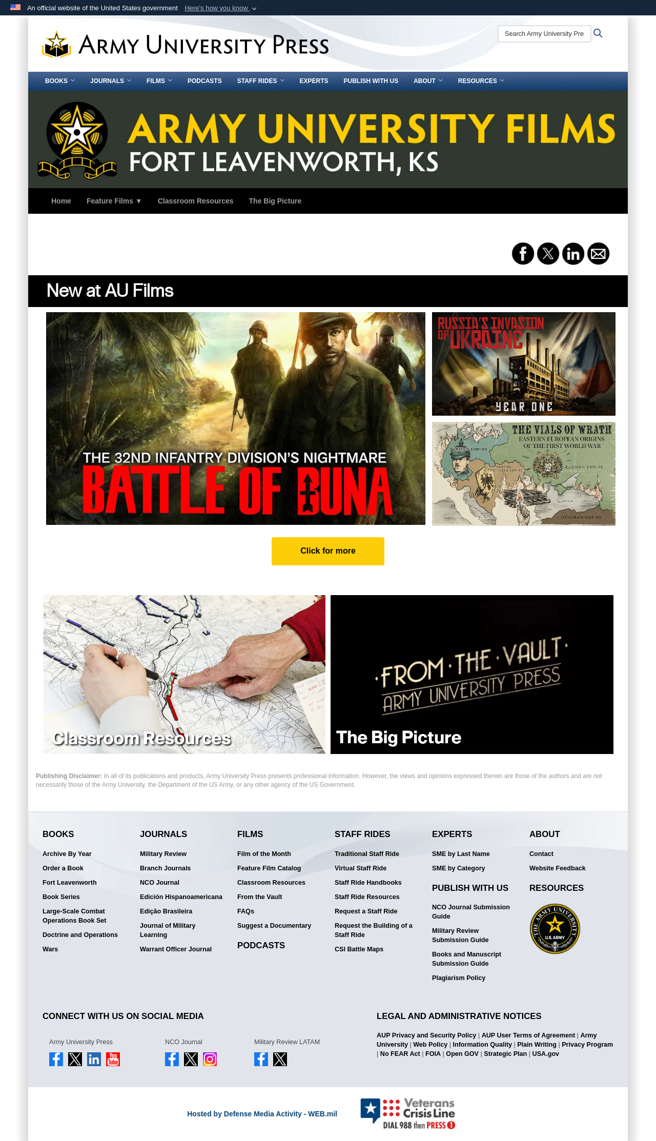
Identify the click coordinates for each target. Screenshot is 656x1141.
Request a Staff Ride (366, 911)
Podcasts (205, 81)
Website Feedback (557, 868)
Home (61, 201)
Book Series (61, 897)
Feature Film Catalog (269, 868)
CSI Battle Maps (359, 949)
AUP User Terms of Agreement (528, 1035)
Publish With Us (371, 81)
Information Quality (482, 1044)
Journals (110, 81)
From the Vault (259, 897)
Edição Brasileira (166, 911)
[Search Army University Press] (544, 34)
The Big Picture (275, 201)
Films (159, 81)
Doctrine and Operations (80, 935)
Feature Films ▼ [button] (114, 201)
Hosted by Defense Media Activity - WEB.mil (262, 1114)
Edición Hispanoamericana (181, 897)
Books (60, 81)
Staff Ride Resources (367, 897)
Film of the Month (264, 854)
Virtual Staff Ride (360, 868)
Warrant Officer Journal (176, 949)
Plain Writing (537, 1044)
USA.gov (545, 1053)
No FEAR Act (400, 1053)
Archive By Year (67, 854)
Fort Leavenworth (70, 882)
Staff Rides (260, 81)
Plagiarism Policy (458, 978)
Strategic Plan (505, 1053)
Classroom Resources (196, 201)
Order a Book (63, 868)
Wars (50, 949)
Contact (541, 854)
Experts (314, 81)
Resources (481, 81)
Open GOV (462, 1053)
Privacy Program (587, 1044)
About (428, 81)
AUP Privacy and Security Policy (426, 1035)
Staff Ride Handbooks (368, 882)
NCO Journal (159, 882)
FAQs (245, 911)
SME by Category (458, 868)
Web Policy (430, 1044)
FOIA (433, 1053)
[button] (221, 8)
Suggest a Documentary (274, 925)
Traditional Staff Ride (367, 854)
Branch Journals (165, 868)
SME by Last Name (461, 854)
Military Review (163, 854)
